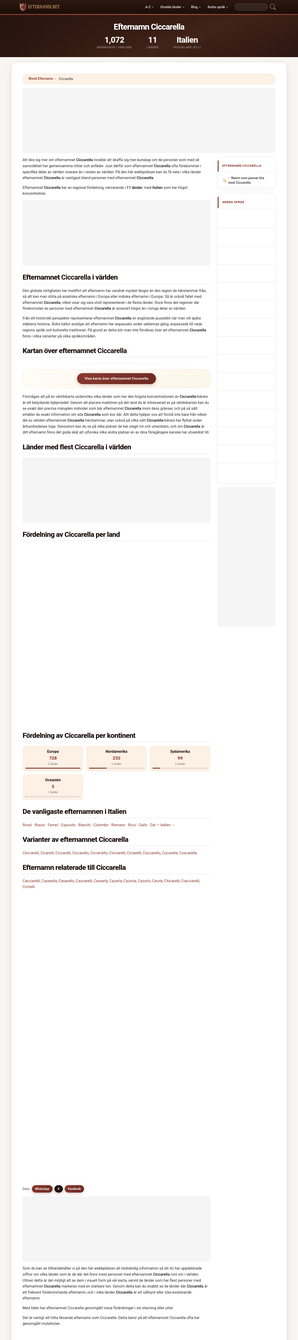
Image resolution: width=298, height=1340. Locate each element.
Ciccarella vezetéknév (250, 325)
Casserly (101, 769)
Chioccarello (92, 1119)
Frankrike (148, 561)
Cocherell (185, 1130)
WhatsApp (42, 904)
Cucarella (170, 741)
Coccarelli (90, 1074)
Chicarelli (172, 769)
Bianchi (84, 714)
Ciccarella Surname (248, 223)
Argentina (53, 561)
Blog (194, 7)
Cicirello (41, 1119)
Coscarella (188, 741)
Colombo (100, 714)
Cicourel (41, 1153)
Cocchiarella (188, 1119)
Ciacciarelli (190, 769)
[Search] (251, 6)
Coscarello (43, 1108)
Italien (50, 550)
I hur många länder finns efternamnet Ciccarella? (68, 841)
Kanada (52, 595)
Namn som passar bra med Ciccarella (246, 180)
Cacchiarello (92, 1142)
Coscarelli (186, 1096)
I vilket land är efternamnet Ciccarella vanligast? (67, 811)
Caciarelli (42, 1096)
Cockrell (89, 1153)
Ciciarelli (134, 741)
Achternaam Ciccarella (251, 291)
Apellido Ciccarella (248, 214)
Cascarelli (84, 769)
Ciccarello (80, 741)
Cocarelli (42, 1130)
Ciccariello (99, 741)
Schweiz (148, 595)
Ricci (132, 714)
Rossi (27, 714)
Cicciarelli (117, 741)
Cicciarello (43, 1074)
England (147, 573)
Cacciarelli (31, 769)
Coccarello (151, 741)
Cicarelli (47, 741)
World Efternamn (40, 78)
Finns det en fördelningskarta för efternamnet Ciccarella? (75, 872)
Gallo (143, 714)
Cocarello (138, 1119)
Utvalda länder (170, 7)
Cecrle (157, 769)
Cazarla (115, 769)
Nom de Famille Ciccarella (244, 234)
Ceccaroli (185, 1142)
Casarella (49, 769)
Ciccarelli (63, 741)
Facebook (74, 904)
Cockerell (138, 1142)
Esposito (68, 714)
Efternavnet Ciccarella (250, 308)
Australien (149, 584)
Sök (192, 1194)
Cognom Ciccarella (248, 264)
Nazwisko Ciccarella (249, 282)
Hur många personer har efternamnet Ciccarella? (68, 856)
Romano (118, 714)
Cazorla (130, 769)
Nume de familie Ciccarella (245, 336)
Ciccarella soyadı (247, 347)
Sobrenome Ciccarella (250, 273)
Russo (40, 714)
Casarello (66, 769)
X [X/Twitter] (59, 904)
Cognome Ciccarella (249, 254)
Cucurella (90, 1130)
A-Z (147, 7)
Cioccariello (140, 1130)
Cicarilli (89, 1096)
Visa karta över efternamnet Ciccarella (117, 378)
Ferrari (53, 714)
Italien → (167, 714)
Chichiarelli (139, 1153)
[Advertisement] (149, 120)
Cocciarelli (139, 1096)
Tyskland (53, 584)
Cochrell (41, 1142)
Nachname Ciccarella (250, 245)
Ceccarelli (31, 741)
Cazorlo (144, 769)
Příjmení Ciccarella (248, 299)
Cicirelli (29, 776)
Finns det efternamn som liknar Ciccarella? (63, 888)
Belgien (52, 573)
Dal (153, 714)
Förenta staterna (154, 550)
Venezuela (54, 607)
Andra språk (216, 7)
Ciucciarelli (139, 1085)
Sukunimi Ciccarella (249, 317)
